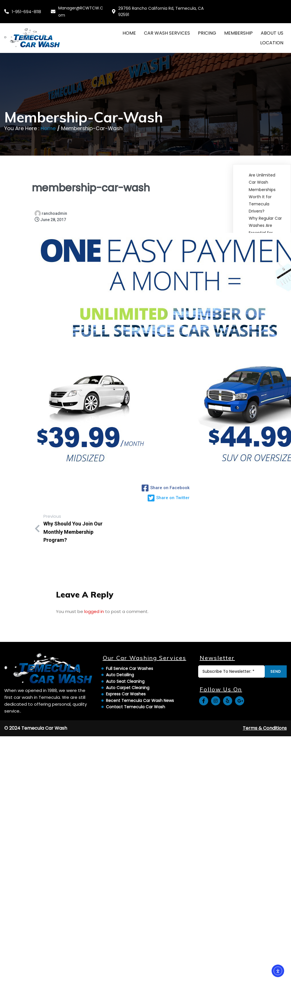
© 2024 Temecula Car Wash (35, 788)
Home (48, 121)
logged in (94, 606)
